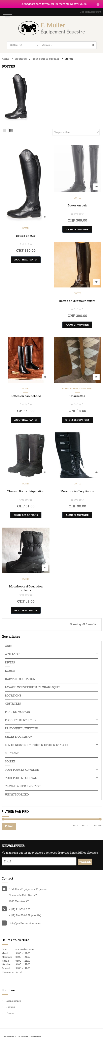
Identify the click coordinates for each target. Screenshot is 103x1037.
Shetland (12, 748)
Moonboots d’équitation (77, 486)
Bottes (25, 223)
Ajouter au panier (25, 254)
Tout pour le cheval (20, 773)
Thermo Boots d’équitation (25, 486)
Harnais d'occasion (20, 674)
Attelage (12, 649)
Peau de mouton (17, 707)
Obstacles (13, 699)
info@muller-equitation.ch (25, 918)
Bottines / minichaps (81, 383)
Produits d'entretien (20, 715)
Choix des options (77, 414)
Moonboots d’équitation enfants (26, 583)
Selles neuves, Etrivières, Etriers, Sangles (36, 740)
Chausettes (77, 391)
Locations (13, 690)
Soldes (10, 756)
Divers (10, 657)
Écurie (10, 665)
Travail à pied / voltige (22, 781)
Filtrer (9, 821)
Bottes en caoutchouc (26, 391)
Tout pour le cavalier (46, 53)
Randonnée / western (21, 723)
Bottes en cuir (25, 231)
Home (5, 53)
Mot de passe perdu (90, 7)
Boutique (21, 53)
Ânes (8, 641)
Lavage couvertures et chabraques (32, 682)
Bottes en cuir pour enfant (77, 296)
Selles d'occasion (19, 732)
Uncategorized (17, 789)
